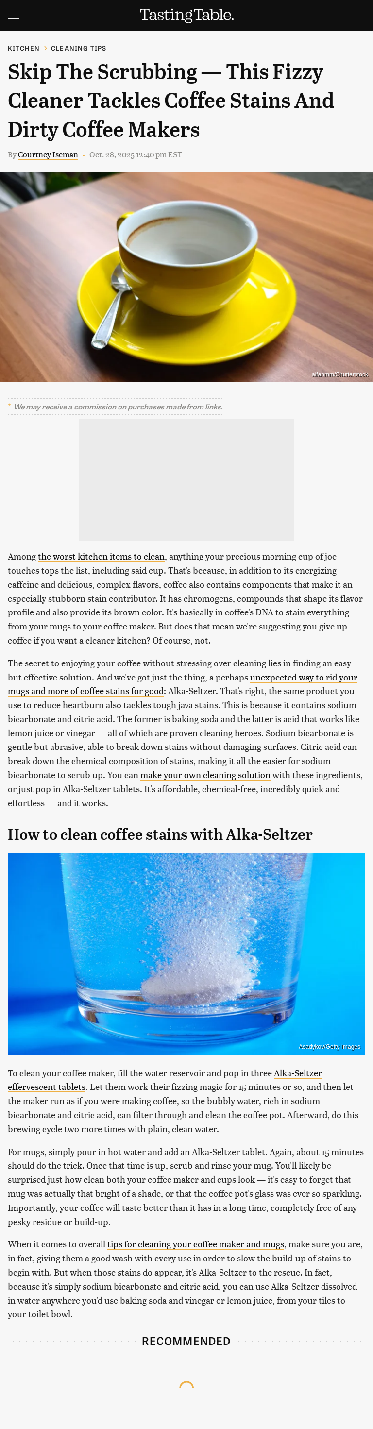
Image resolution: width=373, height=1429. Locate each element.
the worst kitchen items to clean (101, 556)
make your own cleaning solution (205, 774)
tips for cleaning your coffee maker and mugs (195, 1244)
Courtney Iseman (48, 154)
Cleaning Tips (79, 48)
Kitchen (24, 48)
